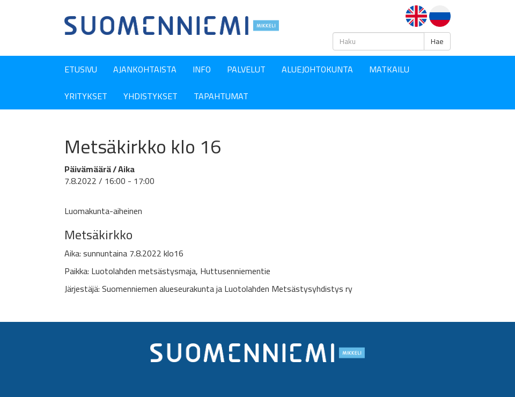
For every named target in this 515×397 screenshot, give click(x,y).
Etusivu (80, 69)
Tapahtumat (221, 96)
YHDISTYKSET (150, 96)
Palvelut (246, 69)
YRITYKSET (85, 96)
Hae (437, 41)
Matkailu (389, 69)
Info (202, 69)
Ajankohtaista (144, 69)
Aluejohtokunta (317, 69)
